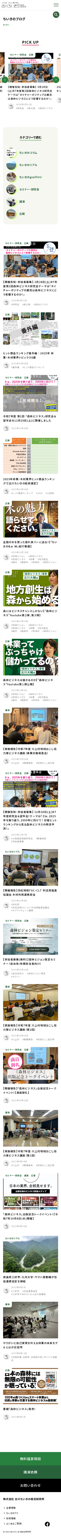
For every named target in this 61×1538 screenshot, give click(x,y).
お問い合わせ (30, 1485)
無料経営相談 (30, 1458)
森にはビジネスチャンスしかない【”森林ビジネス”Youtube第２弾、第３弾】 (30, 615)
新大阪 (31, 108)
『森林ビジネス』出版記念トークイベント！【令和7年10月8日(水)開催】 (30, 1218)
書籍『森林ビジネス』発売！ (19, 1410)
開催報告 (28, 764)
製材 (15, 563)
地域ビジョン (19, 557)
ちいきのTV (10, 1513)
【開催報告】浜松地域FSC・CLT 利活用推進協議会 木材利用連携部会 (30, 894)
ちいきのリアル (12, 853)
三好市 (16, 1292)
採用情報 (9, 1518)
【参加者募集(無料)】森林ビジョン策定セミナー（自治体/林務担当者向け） (29, 963)
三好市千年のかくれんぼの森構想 (29, 1295)
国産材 (24, 563)
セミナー (17, 978)
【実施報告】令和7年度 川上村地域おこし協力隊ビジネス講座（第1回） (30, 1155)
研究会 (20, 108)
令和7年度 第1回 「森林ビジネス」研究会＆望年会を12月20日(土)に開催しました (29, 420)
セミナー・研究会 (18, 54)
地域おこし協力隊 (45, 764)
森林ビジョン (50, 563)
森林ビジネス (46, 108)
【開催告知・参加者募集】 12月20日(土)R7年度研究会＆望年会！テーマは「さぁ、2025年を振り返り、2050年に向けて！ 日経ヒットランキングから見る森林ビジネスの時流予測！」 (30, 821)
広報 (31, 54)
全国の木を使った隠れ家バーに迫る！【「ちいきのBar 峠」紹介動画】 (30, 546)
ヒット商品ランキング (34, 368)
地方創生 (43, 560)
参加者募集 (18, 843)
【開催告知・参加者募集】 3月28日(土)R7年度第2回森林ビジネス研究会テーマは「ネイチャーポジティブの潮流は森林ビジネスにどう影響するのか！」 (30, 289)
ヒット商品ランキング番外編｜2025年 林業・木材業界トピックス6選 (28, 357)
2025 (40, 494)
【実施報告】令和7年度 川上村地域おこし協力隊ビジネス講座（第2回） (30, 1029)
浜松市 (16, 906)
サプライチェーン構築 (23, 911)
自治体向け (18, 974)
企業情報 (9, 1507)
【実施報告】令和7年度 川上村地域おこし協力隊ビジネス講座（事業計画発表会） (30, 752)
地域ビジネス (19, 560)
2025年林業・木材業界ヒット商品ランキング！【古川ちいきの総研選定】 (29, 483)
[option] (30, 81)
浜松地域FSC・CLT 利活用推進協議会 (31, 908)
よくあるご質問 (12, 1523)
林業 (32, 560)
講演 (7, 711)
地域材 (36, 563)
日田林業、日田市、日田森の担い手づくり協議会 (34, 1360)
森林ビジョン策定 (37, 974)
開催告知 (41, 840)
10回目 (50, 494)
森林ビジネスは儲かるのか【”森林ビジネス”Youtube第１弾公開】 (28, 683)
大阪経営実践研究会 (23, 840)
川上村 (16, 764)
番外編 (16, 368)
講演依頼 (30, 1472)
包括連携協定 (30, 1292)
